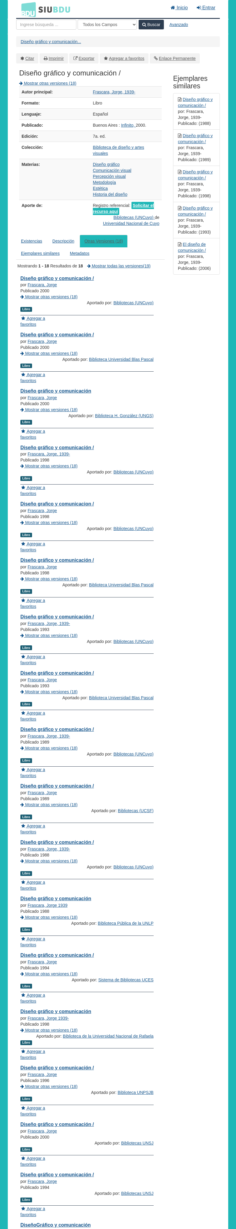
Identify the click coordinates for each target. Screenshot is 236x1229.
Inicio (179, 7)
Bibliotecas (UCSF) (136, 930)
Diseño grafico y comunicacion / (57, 551)
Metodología (104, 182)
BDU (27, 9)
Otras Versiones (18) (103, 241)
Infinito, (128, 125)
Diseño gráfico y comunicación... (51, 41)
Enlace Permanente (177, 58)
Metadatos (79, 253)
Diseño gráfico (106, 164)
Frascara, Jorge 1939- (48, 1174)
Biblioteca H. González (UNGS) (124, 451)
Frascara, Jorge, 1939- (114, 92)
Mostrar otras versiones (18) (47, 83)
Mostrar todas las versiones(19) (119, 266)
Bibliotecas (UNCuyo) (134, 217)
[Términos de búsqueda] (46, 24)
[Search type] (107, 24)
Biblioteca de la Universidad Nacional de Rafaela (108, 1203)
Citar (29, 58)
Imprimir (56, 58)
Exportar (86, 58)
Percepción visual (109, 176)
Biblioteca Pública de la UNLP (126, 1067)
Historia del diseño (110, 194)
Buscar (151, 24)
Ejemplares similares (40, 253)
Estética (100, 188)
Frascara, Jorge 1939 (47, 1037)
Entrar (206, 7)
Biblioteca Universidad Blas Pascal (121, 383)
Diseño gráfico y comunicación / (57, 278)
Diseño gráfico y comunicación (55, 414)
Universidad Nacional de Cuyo (131, 223)
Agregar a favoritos (126, 58)
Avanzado (179, 24)
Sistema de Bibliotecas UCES (125, 1135)
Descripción (63, 241)
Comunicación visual (112, 170)
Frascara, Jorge (42, 284)
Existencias (31, 241)
